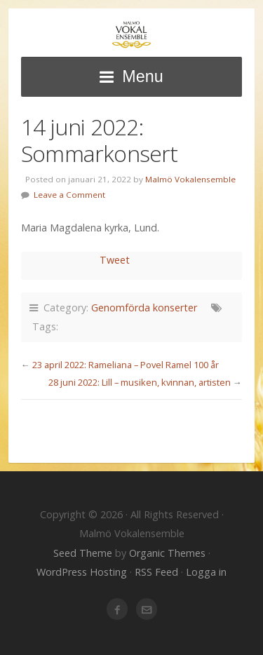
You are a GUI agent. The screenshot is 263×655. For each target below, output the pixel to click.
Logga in (206, 572)
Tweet (115, 259)
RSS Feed (156, 572)
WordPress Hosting (81, 572)
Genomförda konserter (144, 307)
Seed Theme (82, 553)
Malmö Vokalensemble (131, 34)
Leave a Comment (69, 194)
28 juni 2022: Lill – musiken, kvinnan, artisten (139, 382)
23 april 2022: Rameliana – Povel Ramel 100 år (125, 364)
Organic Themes (167, 553)
